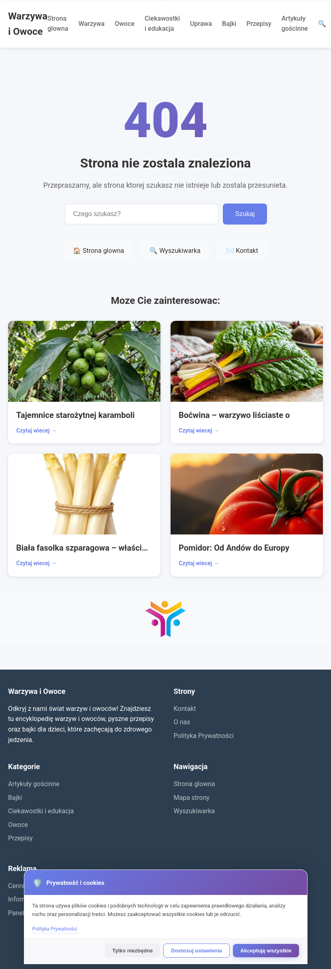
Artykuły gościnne (295, 24)
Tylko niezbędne (132, 951)
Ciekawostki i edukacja (162, 24)
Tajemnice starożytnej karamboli (75, 415)
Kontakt (185, 708)
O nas (182, 722)
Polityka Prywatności (204, 736)
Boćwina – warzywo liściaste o (234, 415)
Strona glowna (57, 24)
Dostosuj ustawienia (196, 951)
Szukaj (244, 213)
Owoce (125, 24)
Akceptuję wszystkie (265, 951)
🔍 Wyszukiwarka (175, 250)
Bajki (229, 24)
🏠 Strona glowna (98, 250)
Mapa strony (192, 797)
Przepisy (258, 24)
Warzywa (92, 24)
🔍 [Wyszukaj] (322, 24)
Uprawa (201, 24)
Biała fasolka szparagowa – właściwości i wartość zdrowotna (84, 548)
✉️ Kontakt (242, 250)
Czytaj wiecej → (36, 430)
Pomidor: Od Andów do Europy (234, 548)
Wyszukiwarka (194, 811)
